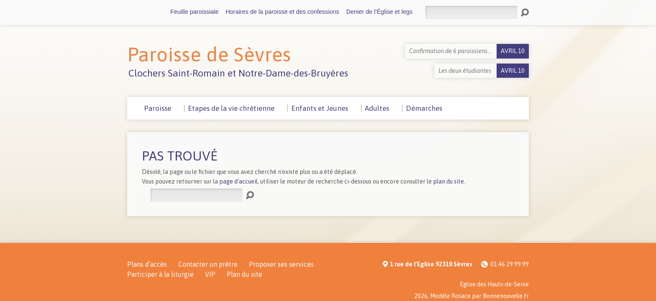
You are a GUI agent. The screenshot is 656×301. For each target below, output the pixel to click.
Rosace (461, 296)
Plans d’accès (147, 264)
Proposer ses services (281, 264)
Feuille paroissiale (194, 11)
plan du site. (449, 181)
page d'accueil (238, 181)
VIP (210, 274)
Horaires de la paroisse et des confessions (282, 11)
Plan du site (244, 274)
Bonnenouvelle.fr (506, 296)
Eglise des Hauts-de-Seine (494, 284)
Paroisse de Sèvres (209, 54)
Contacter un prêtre (208, 264)
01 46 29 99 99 (509, 264)
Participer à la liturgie (160, 274)
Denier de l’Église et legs (379, 11)
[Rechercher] (471, 12)
